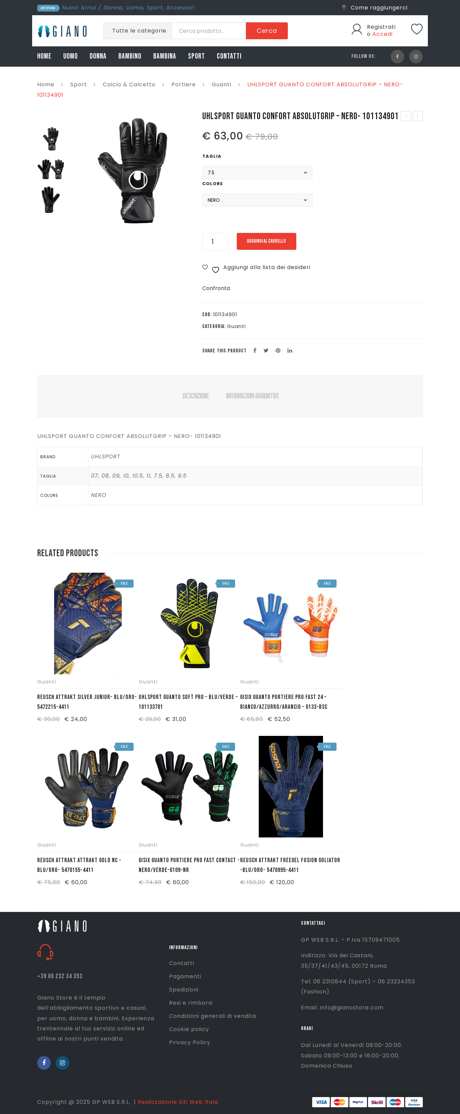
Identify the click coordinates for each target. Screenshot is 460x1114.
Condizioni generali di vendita (212, 1016)
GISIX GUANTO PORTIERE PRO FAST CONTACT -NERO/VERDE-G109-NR (189, 865)
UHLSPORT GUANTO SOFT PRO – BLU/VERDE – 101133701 (406, 116)
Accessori (180, 8)
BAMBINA (164, 56)
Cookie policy (189, 1029)
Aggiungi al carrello (272, 241)
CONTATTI (229, 56)
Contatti (181, 963)
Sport (155, 8)
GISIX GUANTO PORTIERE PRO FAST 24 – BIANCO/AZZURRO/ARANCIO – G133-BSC (283, 702)
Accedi (382, 34)
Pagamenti (185, 976)
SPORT (196, 56)
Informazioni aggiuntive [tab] (252, 396)
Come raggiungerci (375, 7)
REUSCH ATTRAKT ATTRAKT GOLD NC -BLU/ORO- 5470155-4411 (79, 865)
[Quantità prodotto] (215, 241)
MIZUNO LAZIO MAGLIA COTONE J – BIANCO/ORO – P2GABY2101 (418, 116)
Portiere (183, 84)
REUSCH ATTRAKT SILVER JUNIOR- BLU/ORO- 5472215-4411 (87, 702)
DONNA (98, 56)
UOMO (70, 56)
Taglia (212, 156)
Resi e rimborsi (191, 1003)
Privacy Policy (189, 1042)
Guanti (221, 84)
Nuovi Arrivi (79, 8)
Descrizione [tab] (196, 396)
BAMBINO (129, 56)
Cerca (267, 30)
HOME (44, 56)
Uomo (134, 8)
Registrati (381, 27)
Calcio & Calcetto (129, 84)
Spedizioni (184, 989)
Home (45, 84)
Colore (212, 183)
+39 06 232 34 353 (60, 976)
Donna (113, 8)
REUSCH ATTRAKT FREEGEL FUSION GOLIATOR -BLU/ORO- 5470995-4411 (290, 865)
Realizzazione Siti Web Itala (178, 1102)
